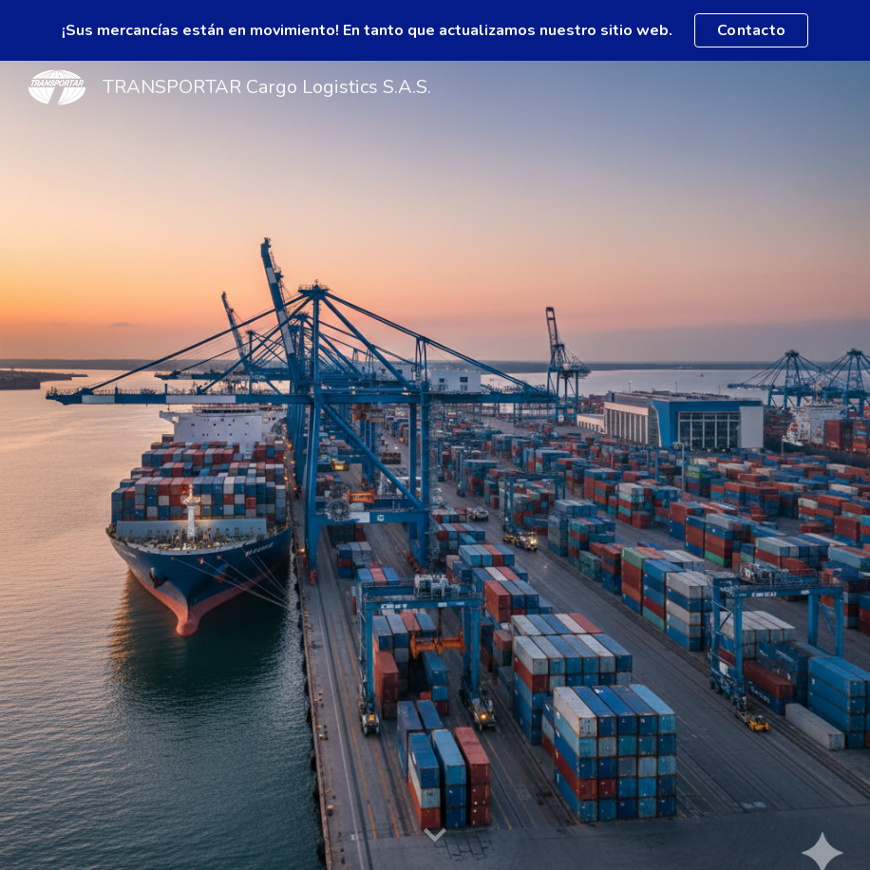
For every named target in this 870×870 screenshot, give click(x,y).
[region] (435, 30)
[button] (435, 836)
